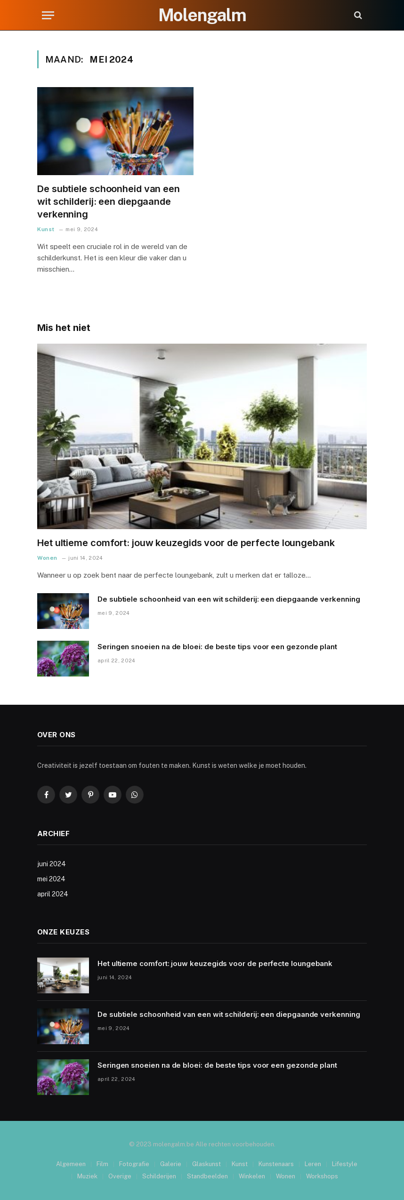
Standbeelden (207, 1176)
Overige (119, 1176)
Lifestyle (344, 1164)
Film (102, 1164)
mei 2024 (51, 879)
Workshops (322, 1176)
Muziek (87, 1176)
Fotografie (134, 1164)
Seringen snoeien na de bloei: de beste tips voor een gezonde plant (217, 646)
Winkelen (252, 1176)
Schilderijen (159, 1176)
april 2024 (52, 894)
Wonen (47, 558)
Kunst (46, 229)
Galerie (170, 1164)
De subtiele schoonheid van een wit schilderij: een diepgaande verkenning (108, 201)
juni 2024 (51, 864)
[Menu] (48, 15)
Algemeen (71, 1164)
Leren (313, 1164)
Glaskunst (206, 1164)
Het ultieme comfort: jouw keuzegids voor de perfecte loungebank (186, 542)
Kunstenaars (276, 1164)
